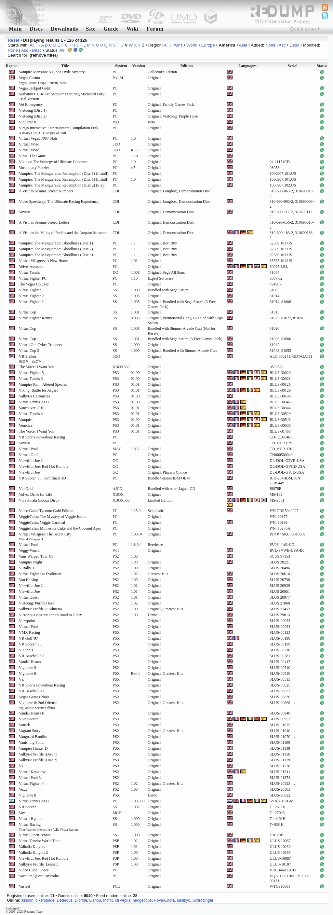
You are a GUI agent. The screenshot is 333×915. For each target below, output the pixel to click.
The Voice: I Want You (36, 367)
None (270, 45)
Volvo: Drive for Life (35, 494)
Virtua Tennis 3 (31, 378)
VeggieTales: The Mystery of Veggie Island (53, 516)
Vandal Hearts (30, 661)
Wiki (133, 29)
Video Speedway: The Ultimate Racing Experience (59, 201)
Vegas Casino (43, 80)
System (121, 65)
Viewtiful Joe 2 (31, 460)
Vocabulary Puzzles (34, 167)
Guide (111, 29)
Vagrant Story (29, 730)
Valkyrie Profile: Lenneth (39, 864)
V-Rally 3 (26, 568)
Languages (247, 65)
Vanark (24, 725)
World (191, 45)
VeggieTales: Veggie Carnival (42, 522)
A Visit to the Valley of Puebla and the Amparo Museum (63, 232)
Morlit (108, 900)
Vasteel (24, 886)
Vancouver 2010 (31, 408)
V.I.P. (23, 766)
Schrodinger (202, 900)
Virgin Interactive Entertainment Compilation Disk (58, 130)
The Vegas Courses (34, 284)
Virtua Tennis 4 (31, 413)
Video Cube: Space (34, 870)
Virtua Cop (27, 312)
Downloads (64, 29)
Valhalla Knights (32, 846)
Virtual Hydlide (31, 818)
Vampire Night (30, 562)
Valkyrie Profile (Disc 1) (38, 754)
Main (15, 29)
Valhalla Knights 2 (33, 852)
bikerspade (45, 900)
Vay (22, 813)
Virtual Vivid (29, 144)
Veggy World (29, 550)
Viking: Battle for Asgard (39, 390)
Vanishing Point (31, 742)
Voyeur (24, 212)
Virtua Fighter (30, 290)
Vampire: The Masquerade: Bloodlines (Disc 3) (56, 255)
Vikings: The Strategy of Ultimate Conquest (53, 161)
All (32, 45)
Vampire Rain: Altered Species (43, 384)
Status (322, 65)
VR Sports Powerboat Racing (42, 437)
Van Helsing (28, 579)
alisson (27, 900)
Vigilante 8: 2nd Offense (38, 705)
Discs (36, 29)
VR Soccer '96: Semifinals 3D (42, 478)
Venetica (25, 425)
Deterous (65, 900)
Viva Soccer (28, 719)
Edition (186, 65)
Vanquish (26, 419)
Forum (155, 29)
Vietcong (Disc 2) (33, 116)
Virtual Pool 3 (30, 777)
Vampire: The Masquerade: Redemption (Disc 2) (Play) (62, 185)
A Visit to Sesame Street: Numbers (46, 191)
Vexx (23, 789)
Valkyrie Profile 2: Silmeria (40, 609)
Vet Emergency (31, 104)
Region (12, 65)
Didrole (81, 900)
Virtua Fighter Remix (35, 318)
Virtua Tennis (29, 272)
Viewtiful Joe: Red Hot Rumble (43, 466)
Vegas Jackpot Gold (34, 88)
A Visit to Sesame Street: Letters (44, 222)
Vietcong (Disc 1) (33, 110)
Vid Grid (26, 488)
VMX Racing (29, 632)
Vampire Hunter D (33, 748)
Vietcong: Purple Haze (36, 603)
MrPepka (122, 900)
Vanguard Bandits (33, 736)
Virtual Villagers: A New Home (43, 260)
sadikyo (183, 900)
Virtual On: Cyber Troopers (40, 344)
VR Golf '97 (28, 638)
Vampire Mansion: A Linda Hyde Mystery (52, 72)
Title (65, 65)
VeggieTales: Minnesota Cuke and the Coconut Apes (60, 528)
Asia (243, 45)
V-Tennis (26, 650)
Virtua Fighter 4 (31, 783)
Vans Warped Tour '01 (36, 556)
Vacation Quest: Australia (39, 876)
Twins (177, 45)
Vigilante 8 (27, 122)
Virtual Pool (28, 449)
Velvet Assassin (31, 266)
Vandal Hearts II (32, 713)
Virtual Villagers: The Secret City (45, 536)
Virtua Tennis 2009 (34, 402)
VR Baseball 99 (31, 691)
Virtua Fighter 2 (31, 296)
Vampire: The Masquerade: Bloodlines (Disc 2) (56, 249)
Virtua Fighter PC (33, 278)
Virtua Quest (29, 597)
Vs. (21, 679)
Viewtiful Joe (29, 472)
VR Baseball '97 (31, 656)
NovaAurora (164, 900)
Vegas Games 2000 (34, 697)
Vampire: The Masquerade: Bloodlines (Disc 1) (56, 243)
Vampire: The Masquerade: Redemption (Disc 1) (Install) (63, 173)
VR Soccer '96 (30, 644)
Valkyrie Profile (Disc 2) (38, 760)
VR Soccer (27, 807)
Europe (208, 45)
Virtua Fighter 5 (31, 372)
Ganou (95, 900)
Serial (293, 65)
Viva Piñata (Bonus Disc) (39, 500)
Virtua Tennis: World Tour (39, 841)
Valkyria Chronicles (34, 396)
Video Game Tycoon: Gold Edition (46, 510)
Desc (294, 45)
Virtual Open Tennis (34, 835)
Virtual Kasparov (32, 771)
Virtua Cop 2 (29, 350)
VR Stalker (30, 358)
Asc (282, 45)
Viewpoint (27, 620)
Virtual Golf (28, 454)
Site (91, 29)
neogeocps (142, 900)
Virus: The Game (32, 156)
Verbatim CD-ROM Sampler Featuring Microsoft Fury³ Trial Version (62, 96)
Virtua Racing (48, 826)
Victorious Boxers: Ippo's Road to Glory (50, 615)
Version (138, 65)
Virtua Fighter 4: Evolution (40, 574)
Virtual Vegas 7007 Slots (38, 138)
